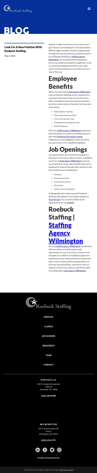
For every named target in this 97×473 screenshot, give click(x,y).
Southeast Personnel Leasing (69, 136)
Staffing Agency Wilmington (66, 233)
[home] (18, 9)
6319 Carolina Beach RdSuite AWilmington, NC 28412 (48, 431)
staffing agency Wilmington (69, 130)
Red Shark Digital (66, 470)
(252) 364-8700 (48, 396)
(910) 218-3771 (48, 440)
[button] (89, 9)
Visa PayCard (54, 199)
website (70, 202)
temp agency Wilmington (79, 92)
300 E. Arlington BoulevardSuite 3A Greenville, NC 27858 (48, 387)
